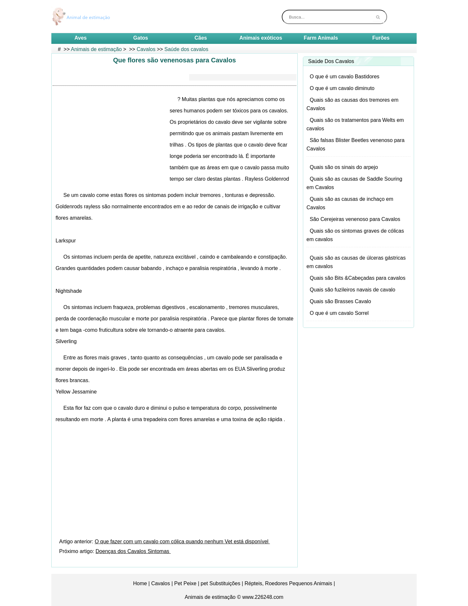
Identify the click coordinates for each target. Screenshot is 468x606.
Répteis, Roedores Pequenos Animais (288, 583)
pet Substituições (220, 583)
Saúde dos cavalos (186, 49)
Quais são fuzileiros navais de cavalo (352, 289)
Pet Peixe (185, 583)
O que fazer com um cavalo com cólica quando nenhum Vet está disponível (182, 541)
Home (140, 583)
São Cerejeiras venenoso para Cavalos (355, 219)
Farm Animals (321, 38)
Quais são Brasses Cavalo (340, 301)
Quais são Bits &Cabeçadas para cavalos (357, 278)
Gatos (140, 38)
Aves (80, 38)
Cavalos (145, 49)
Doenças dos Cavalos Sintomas (133, 551)
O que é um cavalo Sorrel (339, 313)
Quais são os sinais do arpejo (344, 167)
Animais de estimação (96, 49)
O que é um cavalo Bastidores (344, 76)
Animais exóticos (261, 38)
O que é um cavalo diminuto (342, 88)
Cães (200, 38)
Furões (380, 38)
